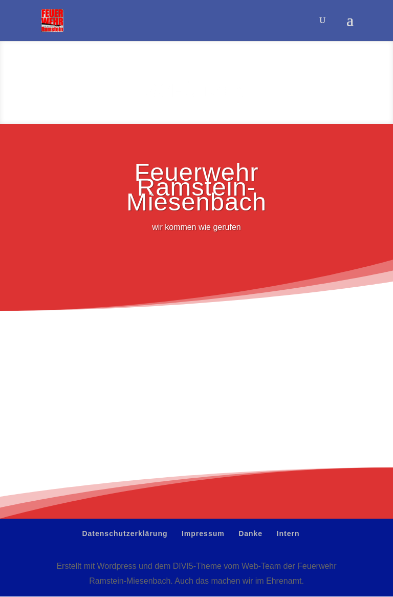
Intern (288, 533)
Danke (250, 533)
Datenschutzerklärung (124, 533)
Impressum (203, 533)
